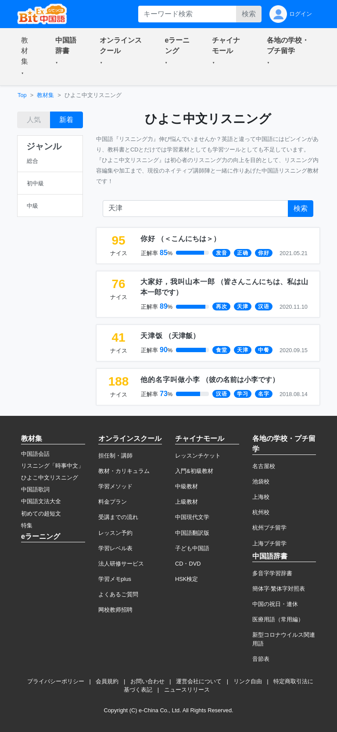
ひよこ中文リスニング (49, 477)
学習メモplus (114, 579)
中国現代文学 (192, 517)
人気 (34, 119)
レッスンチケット (198, 455)
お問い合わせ (147, 681)
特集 (26, 525)
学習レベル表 (115, 548)
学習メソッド (115, 486)
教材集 (45, 95)
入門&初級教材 (194, 471)
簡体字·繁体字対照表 (278, 588)
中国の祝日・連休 (275, 604)
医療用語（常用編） (278, 619)
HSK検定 (186, 579)
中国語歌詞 (35, 489)
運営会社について (199, 681)
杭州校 (260, 512)
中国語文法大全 (41, 501)
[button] (28, 56)
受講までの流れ (118, 517)
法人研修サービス (121, 563)
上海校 (260, 497)
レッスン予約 (115, 533)
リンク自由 (247, 681)
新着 (66, 119)
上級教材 (186, 501)
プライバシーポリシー (55, 681)
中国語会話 (35, 454)
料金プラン (112, 501)
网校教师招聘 (115, 609)
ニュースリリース (187, 689)
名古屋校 (263, 466)
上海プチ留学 (269, 543)
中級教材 (186, 486)
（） (180, 238)
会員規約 (107, 681)
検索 (249, 14)
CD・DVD (188, 563)
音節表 (260, 659)
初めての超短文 (41, 513)
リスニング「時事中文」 (52, 465)
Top (22, 95)
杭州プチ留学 (269, 527)
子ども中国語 (192, 548)
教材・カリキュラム (124, 471)
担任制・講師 (115, 455)
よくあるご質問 (118, 594)
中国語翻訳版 (192, 533)
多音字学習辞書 (272, 573)
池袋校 (260, 481)
